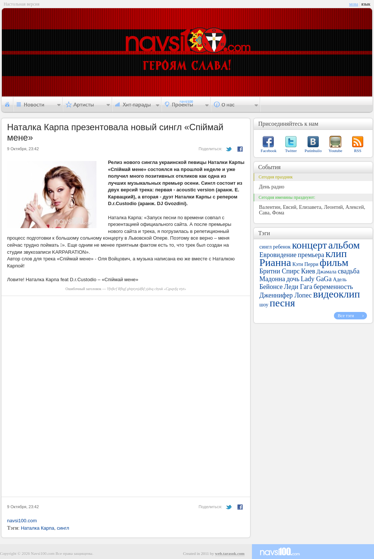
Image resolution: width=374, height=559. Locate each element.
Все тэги (346, 315)
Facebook (269, 150)
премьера (311, 255)
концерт (309, 245)
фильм (333, 262)
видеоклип (336, 294)
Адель (340, 279)
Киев (308, 271)
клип (336, 253)
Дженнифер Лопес (285, 295)
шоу (263, 305)
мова (353, 4)
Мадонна (272, 279)
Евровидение (277, 255)
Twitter (291, 150)
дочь (292, 279)
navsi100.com (22, 520)
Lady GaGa (316, 279)
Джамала (326, 271)
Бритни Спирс (279, 271)
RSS (357, 150)
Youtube (335, 150)
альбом (344, 245)
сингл (63, 528)
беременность (333, 286)
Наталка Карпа (37, 528)
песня (282, 303)
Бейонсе (271, 286)
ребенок (282, 247)
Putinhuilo (313, 150)
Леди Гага (298, 286)
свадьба (349, 271)
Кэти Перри (305, 264)
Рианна (275, 262)
